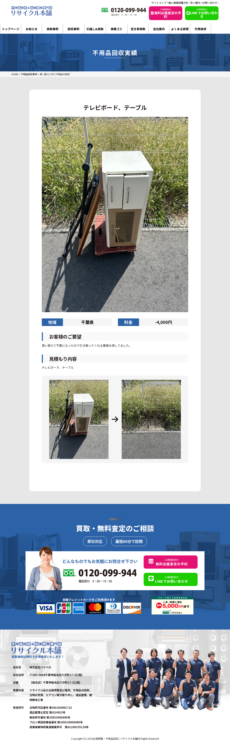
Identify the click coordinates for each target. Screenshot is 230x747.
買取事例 (52, 29)
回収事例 (73, 29)
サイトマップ (158, 2)
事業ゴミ (116, 29)
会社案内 (159, 29)
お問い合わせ (209, 2)
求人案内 (195, 2)
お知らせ (31, 29)
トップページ (10, 29)
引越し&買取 (95, 29)
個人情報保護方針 (178, 2)
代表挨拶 (200, 29)
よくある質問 (180, 29)
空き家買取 (138, 29)
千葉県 (87, 322)
